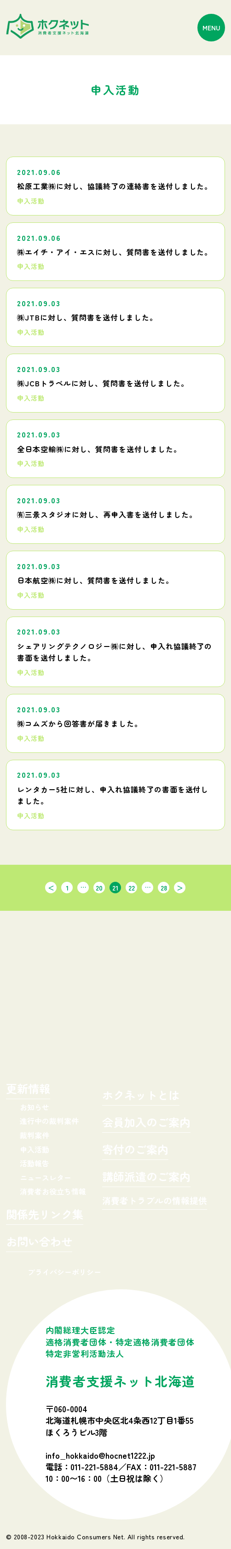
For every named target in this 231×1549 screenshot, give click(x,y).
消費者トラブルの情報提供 (154, 1201)
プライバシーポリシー (64, 1271)
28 (164, 887)
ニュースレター (45, 1177)
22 (131, 887)
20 (99, 887)
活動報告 (34, 1163)
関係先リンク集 (44, 1215)
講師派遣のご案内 (146, 1177)
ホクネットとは (140, 1096)
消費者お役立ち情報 (53, 1191)
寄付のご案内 (135, 1150)
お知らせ (34, 1106)
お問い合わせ (39, 1242)
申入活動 (34, 1149)
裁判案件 (34, 1135)
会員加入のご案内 (146, 1123)
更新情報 (28, 1089)
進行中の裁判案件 (49, 1120)
